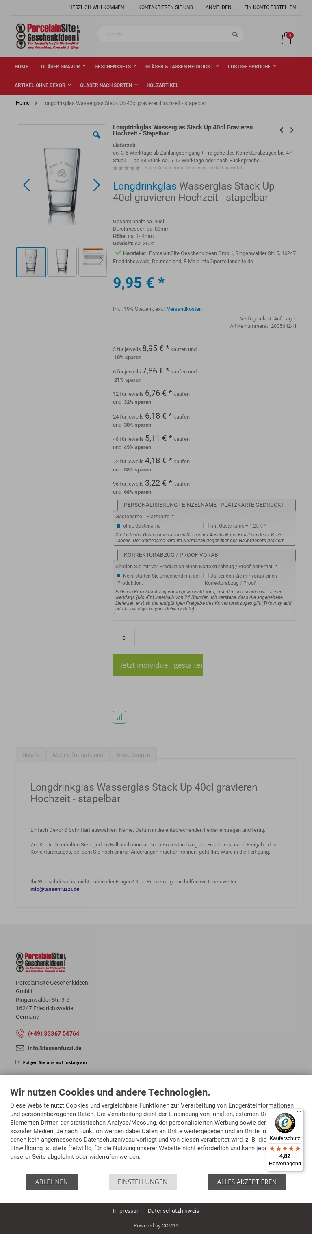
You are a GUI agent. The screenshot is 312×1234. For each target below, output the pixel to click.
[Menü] (299, 1113)
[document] (156, 1130)
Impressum (127, 1211)
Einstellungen (143, 1181)
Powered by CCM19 (156, 1226)
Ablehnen (51, 1181)
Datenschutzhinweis (173, 1211)
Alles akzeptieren (247, 1181)
